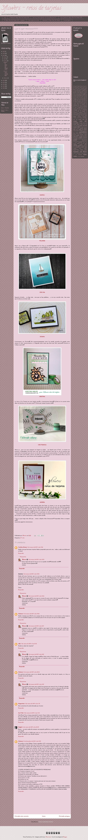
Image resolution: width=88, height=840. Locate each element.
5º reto (79, 109)
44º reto (78, 100)
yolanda (82, 156)
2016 (4, 80)
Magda (20, 727)
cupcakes (79, 116)
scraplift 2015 (77, 148)
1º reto (77, 89)
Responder (21, 553)
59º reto (84, 108)
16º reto (82, 87)
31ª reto (76, 95)
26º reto (76, 92)
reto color (82, 143)
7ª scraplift (79, 112)
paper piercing (84, 139)
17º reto (85, 87)
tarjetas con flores (80, 151)
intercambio (85, 133)
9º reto (80, 113)
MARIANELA (75, 136)
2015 (4, 82)
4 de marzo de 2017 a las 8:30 (36, 684)
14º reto (76, 87)
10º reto (74, 86)
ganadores (83, 132)
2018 (4, 53)
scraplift (77, 147)
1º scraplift (83, 90)
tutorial (80, 154)
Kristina (74, 134)
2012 (4, 88)
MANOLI (42, 195)
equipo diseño (76, 130)
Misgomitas (21, 703)
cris (74, 115)
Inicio (43, 816)
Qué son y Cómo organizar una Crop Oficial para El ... (45, 18)
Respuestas (23, 556)
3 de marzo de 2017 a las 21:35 (29, 643)
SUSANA (42, 336)
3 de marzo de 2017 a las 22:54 (31, 672)
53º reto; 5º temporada (82, 106)
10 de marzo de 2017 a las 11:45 (32, 713)
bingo (74, 114)
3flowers (24, 559)
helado (77, 133)
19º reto (77, 88)
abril (5, 58)
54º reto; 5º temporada (77, 107)
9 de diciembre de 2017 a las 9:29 (32, 741)
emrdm (81, 128)
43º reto (74, 100)
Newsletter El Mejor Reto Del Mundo (51, 20)
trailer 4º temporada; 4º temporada (79, 153)
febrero (5, 78)
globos (74, 133)
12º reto (81, 86)
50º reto (79, 105)
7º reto (84, 112)
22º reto (80, 91)
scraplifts (81, 149)
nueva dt (79, 139)
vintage (78, 156)
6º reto (77, 111)
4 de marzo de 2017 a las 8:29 (36, 654)
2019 (4, 51)
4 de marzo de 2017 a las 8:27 (36, 626)
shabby (85, 149)
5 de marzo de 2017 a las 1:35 (32, 703)
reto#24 (80, 144)
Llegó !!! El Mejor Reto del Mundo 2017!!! (6, 66)
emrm (77, 129)
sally (19, 643)
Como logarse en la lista (33, 20)
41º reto (81, 99)
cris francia (77, 115)
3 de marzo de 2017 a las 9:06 (35, 547)
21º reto (76, 91)
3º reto (80, 97)
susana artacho (83, 150)
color (86, 114)
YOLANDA (42, 240)
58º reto (80, 108)
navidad (80, 137)
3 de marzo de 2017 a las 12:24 (36, 596)
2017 (4, 55)
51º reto (83, 105)
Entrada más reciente (22, 816)
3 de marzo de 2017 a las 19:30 (31, 613)
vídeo (75, 156)
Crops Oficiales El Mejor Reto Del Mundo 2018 (71, 18)
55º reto (83, 107)
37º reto (83, 96)
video (85, 154)
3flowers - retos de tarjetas (31, 8)
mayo (5, 57)
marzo (5, 60)
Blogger (65, 837)
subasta (74, 150)
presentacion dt (76, 141)
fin (79, 130)
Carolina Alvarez (22, 547)
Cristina (82, 115)
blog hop (76, 114)
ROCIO (79, 145)
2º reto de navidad (82, 93)
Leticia (78, 134)
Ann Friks (20, 713)
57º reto (76, 108)
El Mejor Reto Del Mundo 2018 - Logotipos (14, 20)
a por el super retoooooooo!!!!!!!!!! (6, 73)
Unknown (20, 613)
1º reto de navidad (82, 89)
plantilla (75, 140)
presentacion (84, 140)
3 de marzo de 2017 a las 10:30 (31, 574)
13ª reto (84, 86)
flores (81, 130)
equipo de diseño (83, 129)
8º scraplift (77, 113)
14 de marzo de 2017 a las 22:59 (30, 727)
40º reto (78, 99)
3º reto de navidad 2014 (81, 98)
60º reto (79, 110)
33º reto (84, 95)
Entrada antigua (64, 816)
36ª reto (80, 96)
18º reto (74, 88)
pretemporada (82, 141)
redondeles (80, 142)
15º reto (79, 87)
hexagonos (80, 133)
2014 (4, 84)
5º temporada (84, 109)
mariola (80, 136)
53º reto (76, 106)
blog (5, 18)
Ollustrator (48, 837)
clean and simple (82, 114)
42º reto (85, 99)
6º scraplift (82, 111)
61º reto (22, 538)
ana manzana (84, 113)
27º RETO (80, 92)
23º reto (83, 91)
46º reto (85, 100)
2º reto (76, 93)
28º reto (84, 92)
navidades (75, 139)
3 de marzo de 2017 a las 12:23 (36, 559)
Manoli (77, 135)
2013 (4, 86)
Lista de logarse (66, 20)
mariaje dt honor (83, 135)
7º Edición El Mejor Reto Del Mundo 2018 (19, 18)
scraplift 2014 (83, 147)
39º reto (77, 97)
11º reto (78, 86)
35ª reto (76, 96)
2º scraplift (83, 94)
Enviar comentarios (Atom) (46, 821)
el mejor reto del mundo (80, 121)
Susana (78, 150)
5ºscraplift (75, 110)
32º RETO (80, 95)
